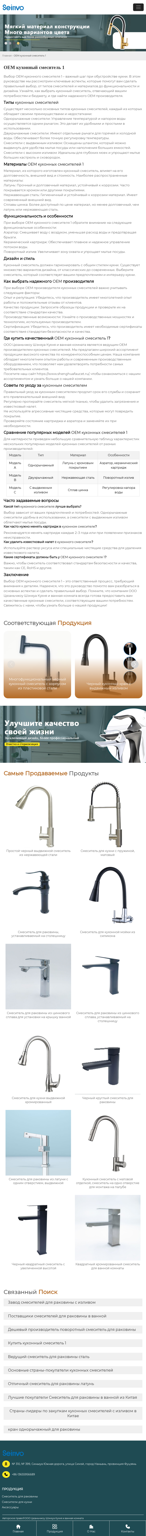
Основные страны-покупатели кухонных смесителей (60, 1370)
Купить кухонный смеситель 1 (37, 1343)
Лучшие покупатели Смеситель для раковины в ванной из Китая (72, 1397)
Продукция (54, 1528)
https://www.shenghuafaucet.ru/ (63, 374)
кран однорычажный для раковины (44, 1429)
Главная (7, 55)
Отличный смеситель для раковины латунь (51, 1383)
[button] (135, 664)
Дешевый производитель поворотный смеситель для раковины (72, 1329)
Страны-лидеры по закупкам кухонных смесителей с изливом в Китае (73, 1413)
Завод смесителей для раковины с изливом (52, 1302)
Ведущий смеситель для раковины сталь (48, 1356)
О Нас (91, 1528)
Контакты (128, 1528)
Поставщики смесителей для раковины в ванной (57, 1316)
